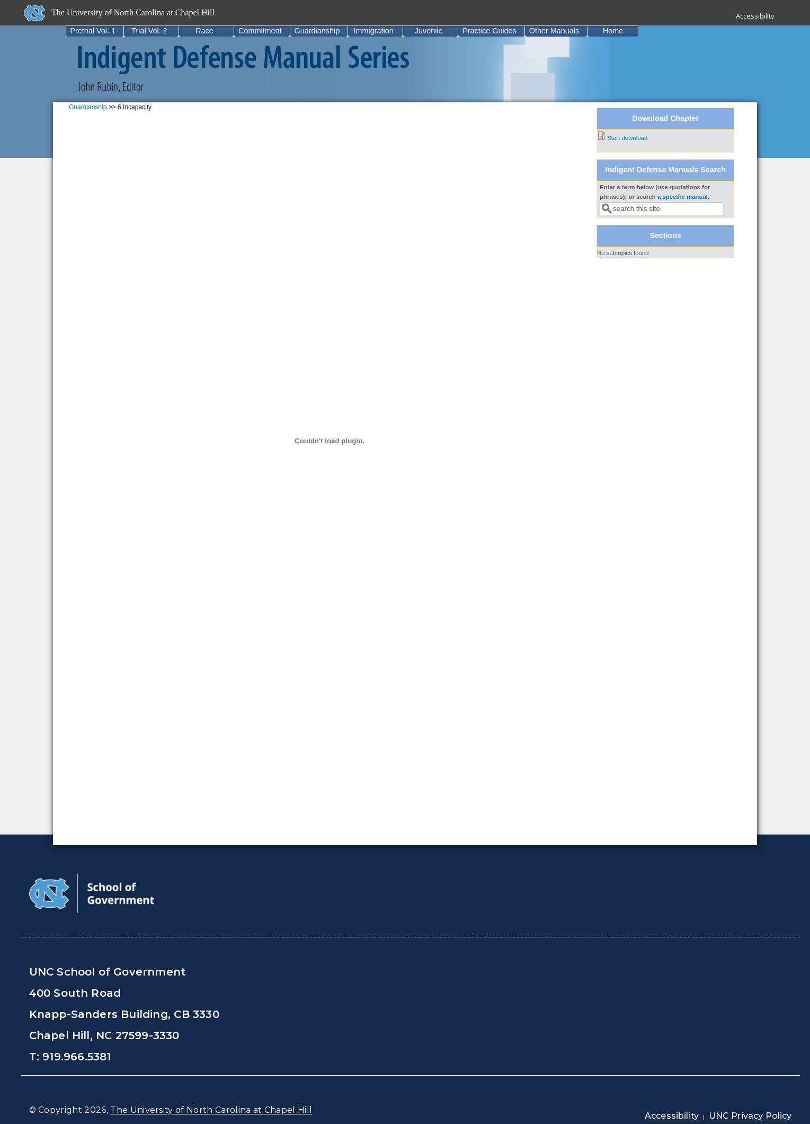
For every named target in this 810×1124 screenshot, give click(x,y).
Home (613, 31)
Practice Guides (489, 31)
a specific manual (682, 197)
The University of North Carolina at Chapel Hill (211, 1110)
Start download (627, 138)
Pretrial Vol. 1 (92, 31)
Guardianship (317, 31)
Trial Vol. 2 (149, 31)
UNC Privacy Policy (750, 1116)
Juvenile (429, 31)
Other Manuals (554, 31)
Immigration (374, 31)
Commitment (260, 31)
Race (204, 31)
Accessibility (755, 16)
